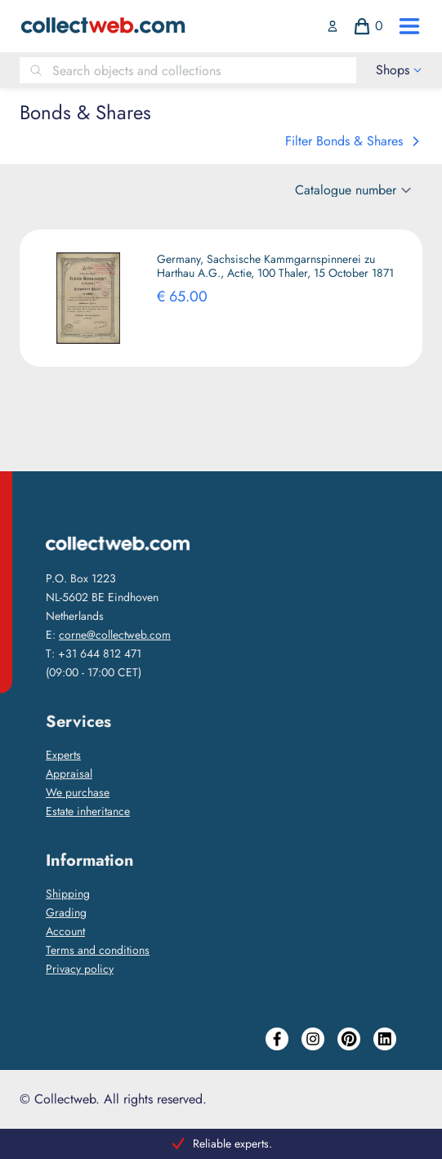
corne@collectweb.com (115, 634)
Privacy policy (80, 969)
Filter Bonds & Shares (353, 141)
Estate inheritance (88, 811)
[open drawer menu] (409, 26)
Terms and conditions (98, 950)
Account (65, 931)
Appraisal (69, 773)
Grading (66, 912)
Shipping (68, 893)
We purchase (77, 792)
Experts (63, 755)
